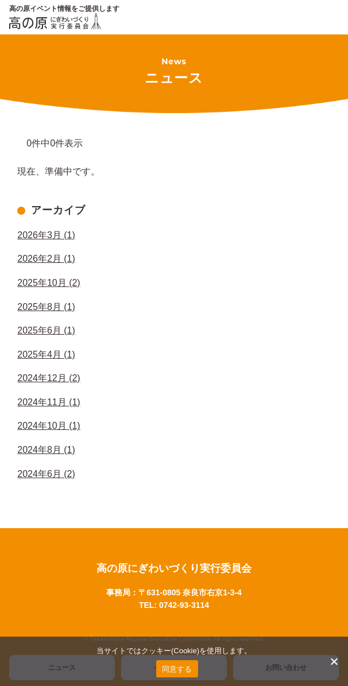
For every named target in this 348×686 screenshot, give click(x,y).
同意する (177, 669)
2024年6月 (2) (46, 474)
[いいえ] (333, 661)
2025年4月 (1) (46, 354)
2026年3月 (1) (46, 235)
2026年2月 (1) (46, 258)
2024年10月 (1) (48, 426)
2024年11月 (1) (48, 402)
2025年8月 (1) (46, 307)
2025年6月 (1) (46, 330)
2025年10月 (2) (48, 283)
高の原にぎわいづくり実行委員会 (174, 568)
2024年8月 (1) (46, 450)
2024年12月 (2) (48, 378)
